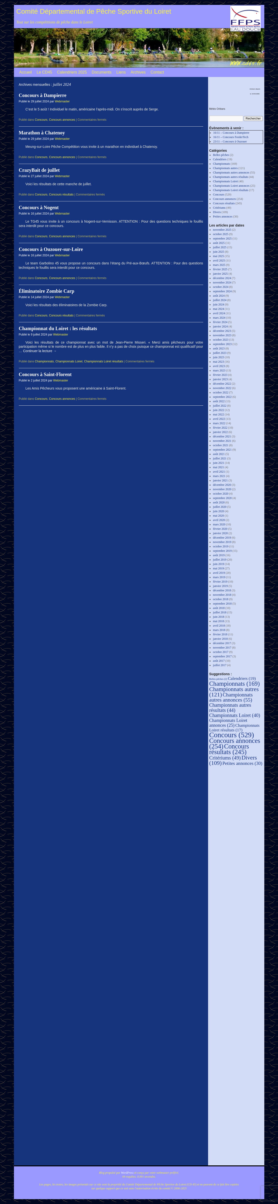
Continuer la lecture (39, 351)
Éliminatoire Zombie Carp (46, 291)
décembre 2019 (222, 537)
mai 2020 (218, 515)
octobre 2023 (220, 339)
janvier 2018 (220, 638)
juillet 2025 (219, 247)
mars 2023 (219, 370)
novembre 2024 (222, 282)
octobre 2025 (220, 234)
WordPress (127, 1172)
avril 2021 (219, 471)
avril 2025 (219, 260)
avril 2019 (219, 573)
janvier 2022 (220, 432)
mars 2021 (219, 476)
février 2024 (220, 322)
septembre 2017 (222, 656)
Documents (101, 72)
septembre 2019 (222, 551)
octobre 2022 (220, 392)
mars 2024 (219, 317)
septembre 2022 (222, 397)
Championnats (44, 361)
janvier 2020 (220, 533)
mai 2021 (218, 467)
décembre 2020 (222, 485)
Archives (138, 72)
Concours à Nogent (39, 207)
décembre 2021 (222, 436)
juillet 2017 (219, 665)
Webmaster (62, 101)
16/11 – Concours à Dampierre (231, 132)
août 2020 (219, 502)
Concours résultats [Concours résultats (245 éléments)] (229, 749)
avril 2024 (219, 313)
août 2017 (219, 660)
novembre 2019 (222, 542)
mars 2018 (219, 630)
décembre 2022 (222, 383)
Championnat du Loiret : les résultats (58, 328)
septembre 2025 (222, 238)
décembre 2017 (222, 643)
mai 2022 (218, 414)
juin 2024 (218, 304)
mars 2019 (219, 577)
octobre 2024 (220, 287)
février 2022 (220, 427)
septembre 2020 (222, 498)
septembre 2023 (222, 344)
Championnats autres (225, 168)
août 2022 (219, 401)
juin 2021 (218, 463)
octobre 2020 (220, 493)
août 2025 (219, 243)
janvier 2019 (220, 586)
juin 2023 (218, 357)
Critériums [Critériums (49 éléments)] (225, 758)
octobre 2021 (220, 445)
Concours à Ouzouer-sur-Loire (51, 249)
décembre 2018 (222, 590)
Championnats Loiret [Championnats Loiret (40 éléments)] (234, 715)
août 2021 (219, 454)
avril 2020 (219, 520)
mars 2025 (219, 265)
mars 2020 (219, 524)
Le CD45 (44, 72)
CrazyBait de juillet (39, 170)
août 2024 (219, 295)
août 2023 (219, 348)
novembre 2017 (222, 647)
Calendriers (219, 159)
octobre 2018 (220, 599)
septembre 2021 (222, 449)
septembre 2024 (222, 291)
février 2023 (220, 375)
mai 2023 (218, 361)
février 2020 (220, 529)
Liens (121, 72)
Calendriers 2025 (72, 72)
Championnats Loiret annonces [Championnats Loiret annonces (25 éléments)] (228, 723)
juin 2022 (218, 410)
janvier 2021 (220, 480)
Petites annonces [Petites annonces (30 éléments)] (242, 763)
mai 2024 (218, 309)
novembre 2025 (222, 229)
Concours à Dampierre (43, 95)
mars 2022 (219, 423)
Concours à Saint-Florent (45, 374)
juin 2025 (218, 251)
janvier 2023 (220, 379)
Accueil (25, 72)
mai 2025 (218, 256)
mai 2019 (218, 568)
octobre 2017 (220, 652)
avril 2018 (219, 625)
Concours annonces (62, 119)
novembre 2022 (222, 388)
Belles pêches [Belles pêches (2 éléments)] (218, 679)
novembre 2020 (222, 489)
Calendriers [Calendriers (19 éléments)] (242, 678)
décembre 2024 (222, 278)
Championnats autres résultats (230, 177)
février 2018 (220, 634)
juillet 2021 (219, 458)
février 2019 (220, 581)
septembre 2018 (222, 603)
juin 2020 (218, 511)
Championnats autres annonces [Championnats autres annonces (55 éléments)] (231, 697)
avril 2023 (219, 366)
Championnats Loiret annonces (231, 185)
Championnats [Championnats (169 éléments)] (234, 683)
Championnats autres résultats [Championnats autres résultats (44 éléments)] (230, 707)
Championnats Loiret (69, 361)
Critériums (219, 207)
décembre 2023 (222, 331)
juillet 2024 (219, 300)
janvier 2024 (220, 326)
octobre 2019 (220, 546)
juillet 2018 (219, 612)
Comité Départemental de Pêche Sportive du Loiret (93, 11)
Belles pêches (221, 155)
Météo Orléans (217, 109)
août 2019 (219, 555)
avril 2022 (219, 419)
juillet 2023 (219, 353)
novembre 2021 (222, 441)
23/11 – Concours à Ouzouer (230, 141)
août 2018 (219, 608)
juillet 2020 (219, 507)
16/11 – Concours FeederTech (230, 137)
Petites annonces (223, 216)
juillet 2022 (219, 405)
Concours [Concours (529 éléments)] (231, 735)
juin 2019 (218, 564)
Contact (157, 72)
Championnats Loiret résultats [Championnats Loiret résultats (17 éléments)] (234, 727)
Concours (41, 119)
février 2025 (220, 269)
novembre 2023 (222, 335)
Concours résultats (61, 194)
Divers (217, 212)
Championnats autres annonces (231, 172)
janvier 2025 (220, 273)
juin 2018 (218, 616)
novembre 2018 (222, 595)
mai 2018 (218, 621)
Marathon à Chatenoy (42, 132)
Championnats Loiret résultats (103, 361)
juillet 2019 (219, 559)
